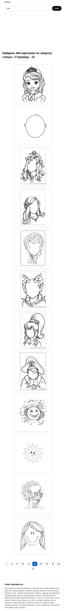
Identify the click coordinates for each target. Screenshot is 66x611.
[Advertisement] (33, 33)
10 (23, 564)
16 (59, 564)
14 (47, 564)
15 (53, 564)
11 (29, 564)
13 (41, 564)
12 (35, 564)
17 (33, 569)
